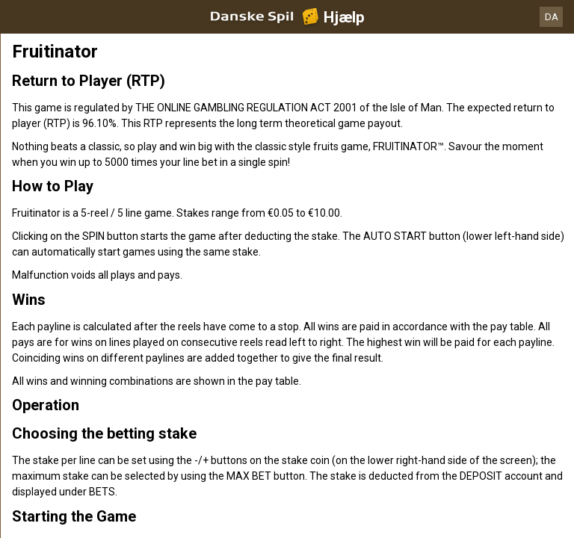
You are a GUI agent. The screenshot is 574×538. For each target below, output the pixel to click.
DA (551, 16)
